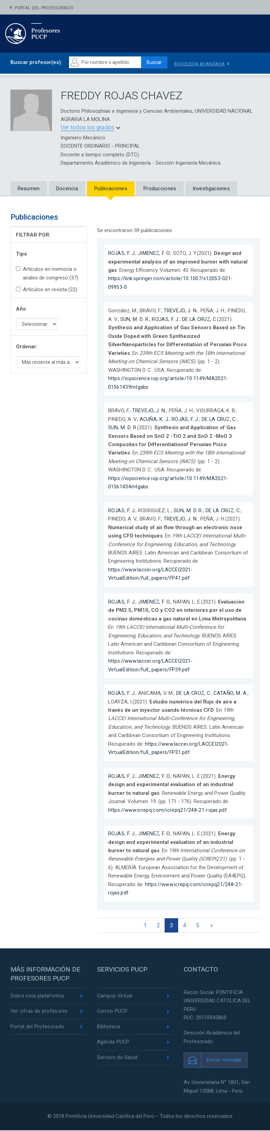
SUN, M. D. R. (135, 319)
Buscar (156, 62)
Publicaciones (110, 189)
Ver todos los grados (87, 127)
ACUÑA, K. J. (155, 419)
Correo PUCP (112, 1012)
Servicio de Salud (117, 1060)
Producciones (159, 189)
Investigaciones (211, 189)
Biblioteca (108, 1028)
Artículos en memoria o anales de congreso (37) (47, 273)
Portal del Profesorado (44, 7)
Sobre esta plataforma (37, 997)
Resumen (29, 189)
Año (21, 309)
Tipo (21, 254)
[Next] (214, 925)
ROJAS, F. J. (122, 253)
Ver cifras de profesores (39, 1012)
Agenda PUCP (113, 1044)
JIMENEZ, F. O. (155, 253)
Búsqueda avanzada (204, 63)
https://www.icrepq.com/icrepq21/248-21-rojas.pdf (168, 809)
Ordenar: (26, 347)
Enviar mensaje (224, 1060)
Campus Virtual (115, 997)
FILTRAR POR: (33, 235)
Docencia (67, 189)
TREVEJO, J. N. (181, 311)
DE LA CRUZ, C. (200, 319)
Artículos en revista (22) (46, 290)
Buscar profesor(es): (36, 62)
